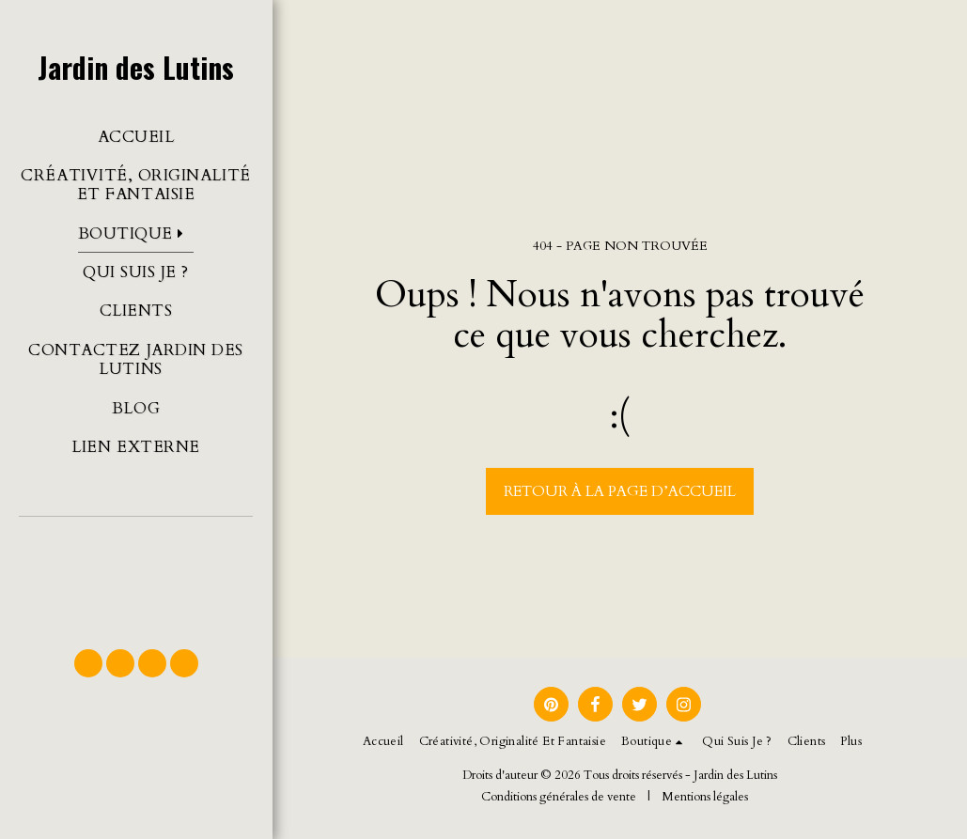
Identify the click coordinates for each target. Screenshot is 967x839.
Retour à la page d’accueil (620, 491)
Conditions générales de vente (558, 796)
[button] (135, 574)
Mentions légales (705, 796)
